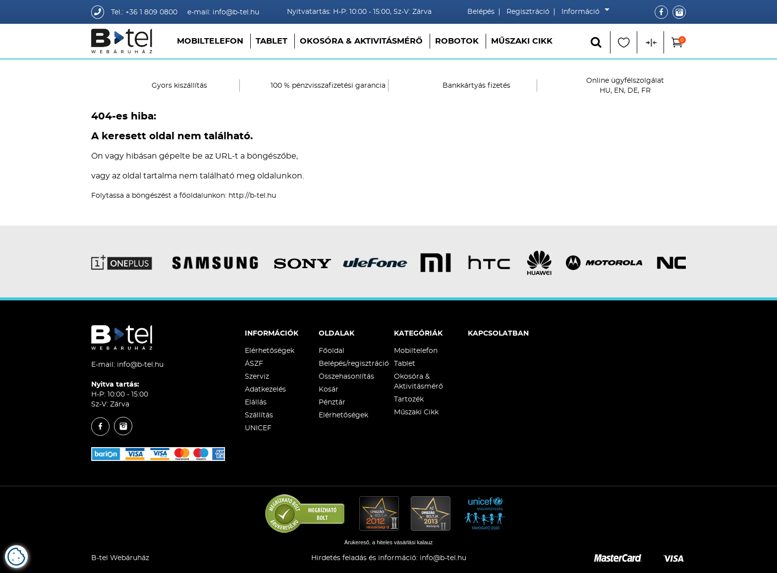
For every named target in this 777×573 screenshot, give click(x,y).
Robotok (457, 41)
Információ (583, 11)
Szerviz (257, 376)
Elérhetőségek (269, 350)
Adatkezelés (265, 389)
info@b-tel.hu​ (443, 558)
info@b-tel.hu (140, 364)
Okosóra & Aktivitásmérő (361, 41)
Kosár (328, 389)
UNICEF (258, 428)
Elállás (256, 402)
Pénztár (332, 402)
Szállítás (259, 415)
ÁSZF (254, 363)
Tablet (271, 41)
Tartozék (409, 399)
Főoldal (331, 350)
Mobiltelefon (210, 41)
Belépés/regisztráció (354, 363)
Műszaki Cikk (522, 41)
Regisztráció (528, 11)
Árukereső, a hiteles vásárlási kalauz (388, 542)
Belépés (481, 11)
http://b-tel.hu (252, 195)
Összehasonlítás (346, 376)
